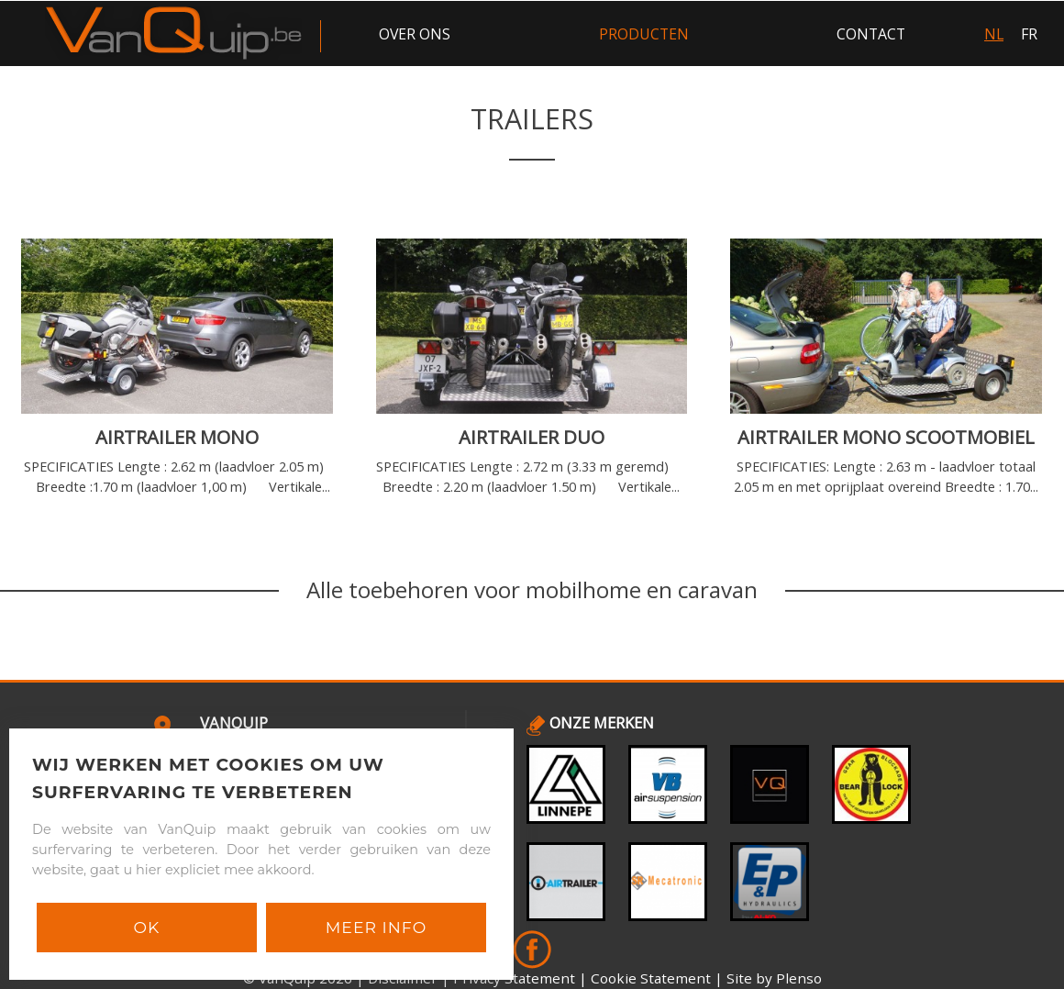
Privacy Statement (514, 978)
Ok (147, 927)
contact (871, 34)
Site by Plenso (774, 978)
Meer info (376, 927)
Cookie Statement (651, 978)
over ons (414, 34)
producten (644, 34)
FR (1029, 34)
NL (993, 34)
